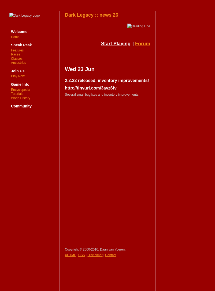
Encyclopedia (20, 90)
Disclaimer (95, 255)
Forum (142, 43)
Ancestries (18, 63)
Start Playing (116, 43)
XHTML (70, 255)
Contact (110, 255)
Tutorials (17, 94)
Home (15, 37)
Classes (17, 59)
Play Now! (18, 76)
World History (20, 98)
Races (15, 54)
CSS (81, 255)
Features (17, 50)
